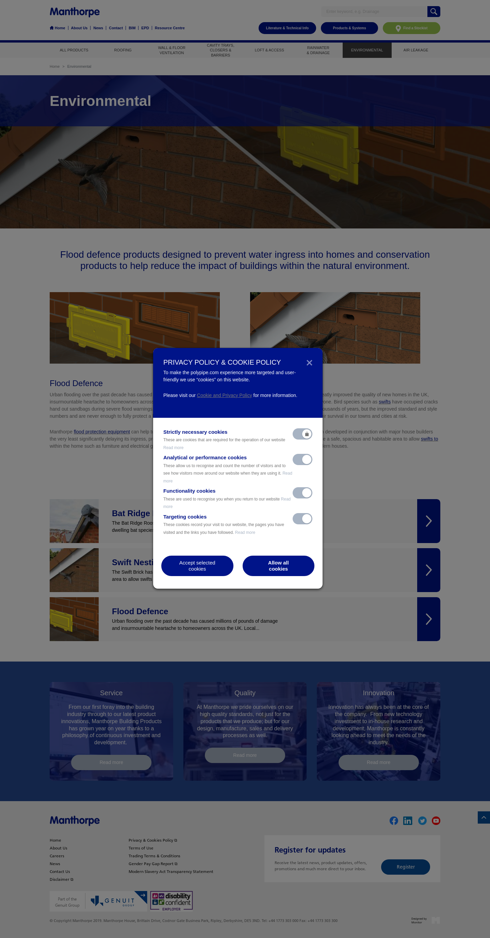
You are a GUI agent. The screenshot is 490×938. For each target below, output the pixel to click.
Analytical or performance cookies (227, 469)
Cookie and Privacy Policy (224, 395)
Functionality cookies (227, 498)
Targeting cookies (223, 524)
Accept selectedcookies (197, 566)
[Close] (309, 362)
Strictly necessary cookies (224, 439)
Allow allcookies (278, 566)
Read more (173, 447)
